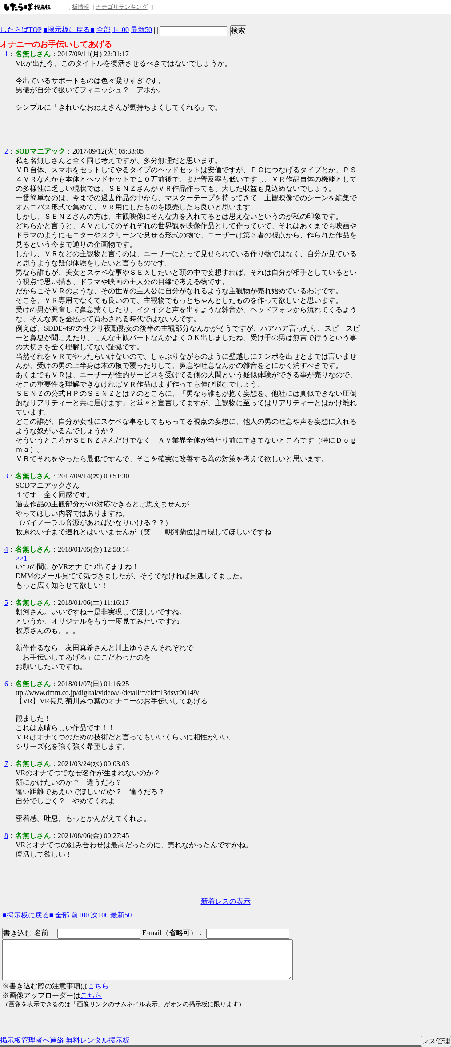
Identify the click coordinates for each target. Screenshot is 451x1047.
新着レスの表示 (226, 901)
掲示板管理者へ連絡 (32, 1040)
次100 (99, 915)
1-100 (120, 29)
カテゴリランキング (122, 7)
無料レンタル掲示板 (98, 1040)
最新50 (141, 29)
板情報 (80, 7)
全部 (103, 29)
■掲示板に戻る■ (68, 29)
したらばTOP (20, 29)
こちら (98, 986)
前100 (80, 915)
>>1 (21, 558)
